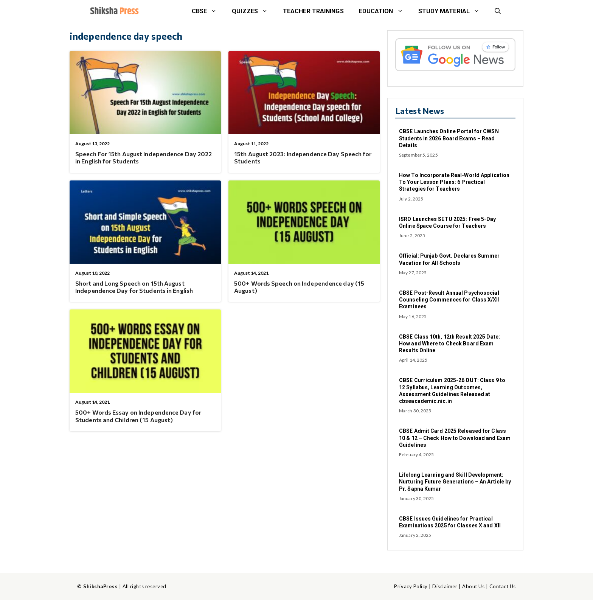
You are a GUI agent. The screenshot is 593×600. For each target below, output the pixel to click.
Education (385, 11)
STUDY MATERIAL (452, 11)
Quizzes (253, 11)
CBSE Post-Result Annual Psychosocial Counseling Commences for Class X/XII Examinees (449, 299)
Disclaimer (444, 586)
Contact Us (502, 586)
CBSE (208, 11)
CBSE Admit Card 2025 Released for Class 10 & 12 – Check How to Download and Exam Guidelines (455, 438)
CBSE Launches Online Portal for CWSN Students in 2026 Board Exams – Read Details (449, 138)
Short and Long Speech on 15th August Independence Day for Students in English (134, 287)
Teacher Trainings (313, 11)
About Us (473, 586)
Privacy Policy (410, 586)
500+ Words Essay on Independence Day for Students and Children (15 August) (138, 416)
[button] (497, 11)
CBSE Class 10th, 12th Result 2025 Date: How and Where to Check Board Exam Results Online (449, 343)
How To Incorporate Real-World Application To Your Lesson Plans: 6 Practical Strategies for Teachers (454, 182)
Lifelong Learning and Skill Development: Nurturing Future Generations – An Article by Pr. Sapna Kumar (455, 481)
